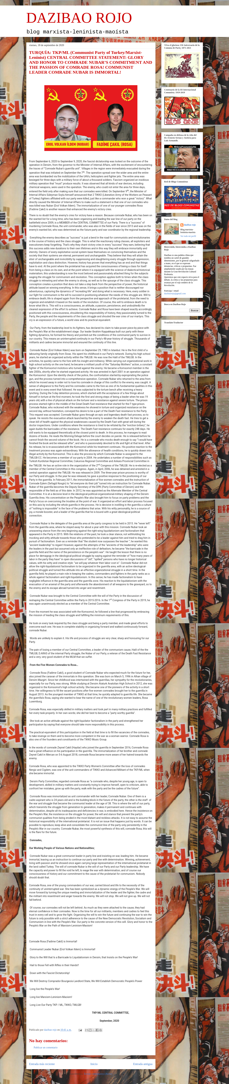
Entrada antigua (143, 1064)
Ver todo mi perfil (188, 236)
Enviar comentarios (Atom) (98, 1073)
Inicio (93, 1064)
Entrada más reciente (42, 1064)
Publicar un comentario (46, 1047)
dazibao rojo (190, 225)
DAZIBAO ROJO (79, 18)
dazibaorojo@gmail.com (175, 293)
